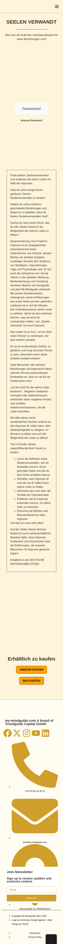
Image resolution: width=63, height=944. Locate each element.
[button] (56, 6)
